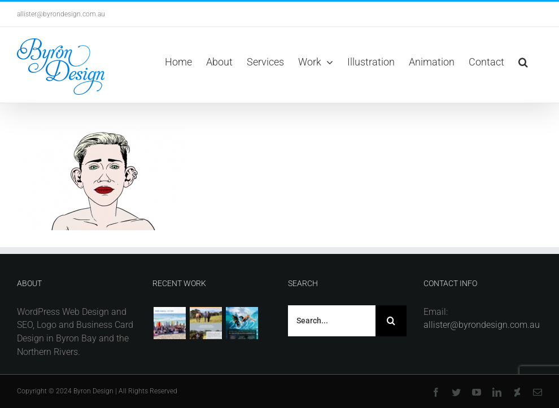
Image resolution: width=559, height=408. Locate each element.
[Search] (391, 320)
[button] (523, 62)
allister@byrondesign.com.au (61, 14)
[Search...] (331, 320)
